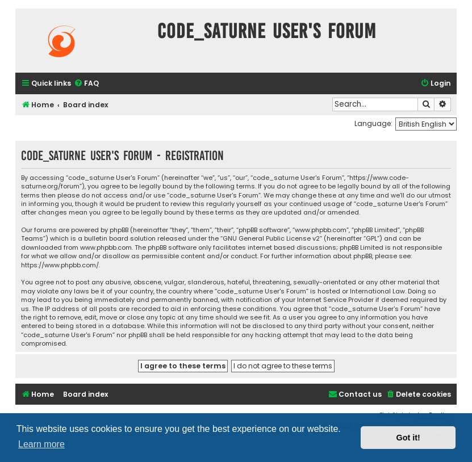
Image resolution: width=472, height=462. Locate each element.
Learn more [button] (41, 444)
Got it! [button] (408, 437)
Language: (373, 123)
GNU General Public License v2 (271, 238)
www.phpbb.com (106, 247)
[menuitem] (86, 83)
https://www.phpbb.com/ (60, 265)
